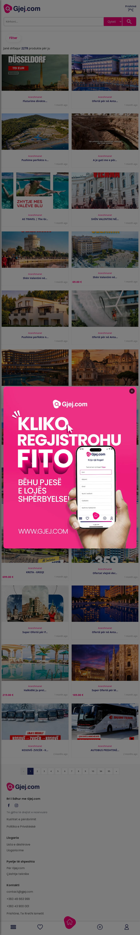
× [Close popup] (117, 408)
